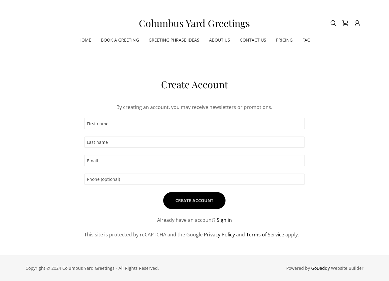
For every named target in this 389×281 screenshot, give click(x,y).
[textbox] (194, 123)
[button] (357, 23)
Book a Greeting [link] (120, 40)
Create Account (194, 200)
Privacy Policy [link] (219, 234)
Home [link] (84, 40)
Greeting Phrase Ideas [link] (174, 40)
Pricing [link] (284, 40)
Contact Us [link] (253, 40)
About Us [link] (219, 40)
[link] (194, 25)
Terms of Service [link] (265, 234)
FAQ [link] (306, 40)
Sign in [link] (224, 220)
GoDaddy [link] (320, 268)
